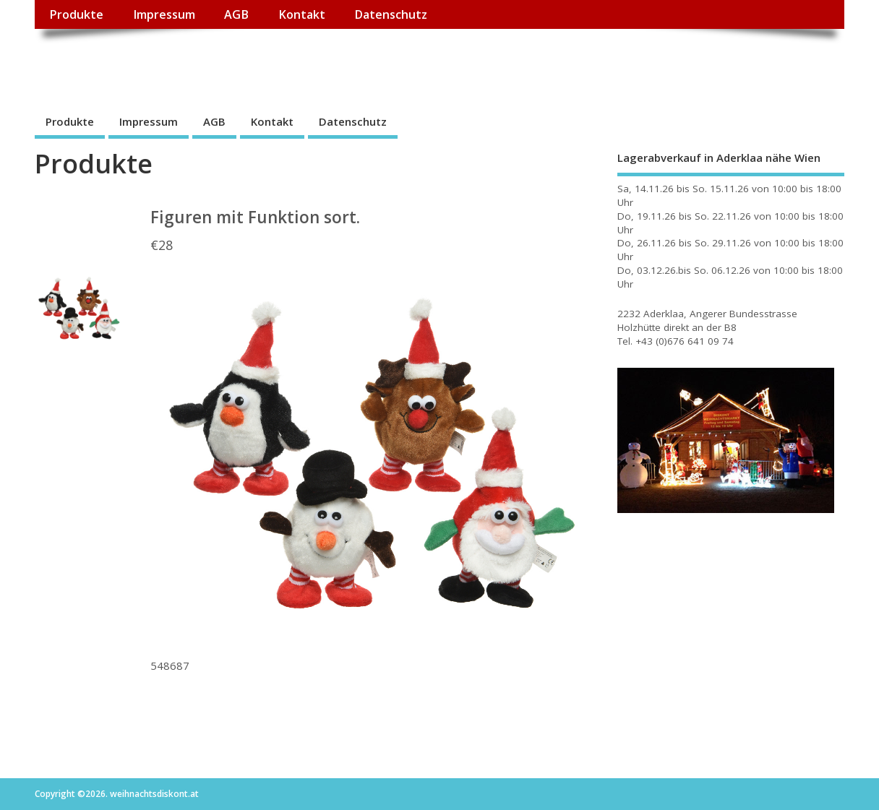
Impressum (164, 14)
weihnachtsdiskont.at (164, 61)
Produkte (76, 14)
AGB (236, 14)
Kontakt (301, 14)
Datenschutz (390, 14)
